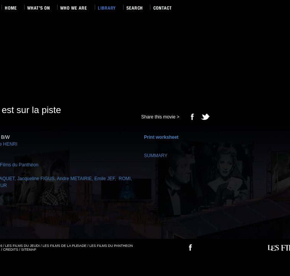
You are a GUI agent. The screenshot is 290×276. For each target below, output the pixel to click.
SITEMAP (28, 249)
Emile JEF (104, 178)
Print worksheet (161, 137)
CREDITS (10, 249)
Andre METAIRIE (74, 178)
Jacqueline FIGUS (35, 178)
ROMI (124, 178)
